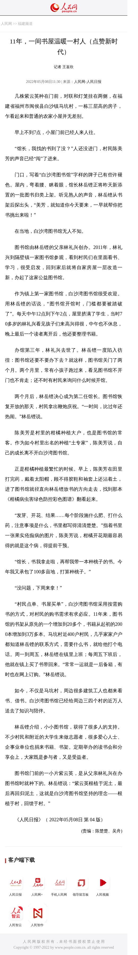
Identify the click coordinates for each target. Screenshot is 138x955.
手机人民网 (59, 884)
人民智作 (37, 915)
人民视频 (103, 884)
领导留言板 (81, 884)
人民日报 (16, 884)
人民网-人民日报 (87, 82)
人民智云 (16, 915)
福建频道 (25, 24)
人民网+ (37, 884)
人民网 (6, 24)
